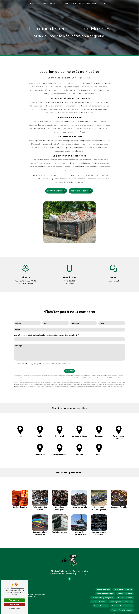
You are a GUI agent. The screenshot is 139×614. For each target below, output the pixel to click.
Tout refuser (14, 604)
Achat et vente (41, 4)
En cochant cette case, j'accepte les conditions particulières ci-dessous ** (43, 353)
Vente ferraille (40, 594)
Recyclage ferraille (125, 598)
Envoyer (70, 360)
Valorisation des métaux (123, 590)
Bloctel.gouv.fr (87, 375)
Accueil (32, 4)
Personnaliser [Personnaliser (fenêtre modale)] (14, 608)
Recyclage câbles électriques (89, 4)
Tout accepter (14, 600)
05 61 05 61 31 (56, 574)
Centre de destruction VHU (122, 606)
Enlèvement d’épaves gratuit (102, 598)
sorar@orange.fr (81, 574)
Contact (103, 4)
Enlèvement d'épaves (56, 4)
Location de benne (71, 4)
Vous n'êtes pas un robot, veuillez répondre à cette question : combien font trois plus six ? (46, 324)
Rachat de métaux (101, 606)
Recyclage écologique (105, 594)
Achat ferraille (28, 594)
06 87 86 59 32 (68, 574)
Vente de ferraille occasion (122, 610)
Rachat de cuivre (103, 590)
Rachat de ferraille (125, 594)
